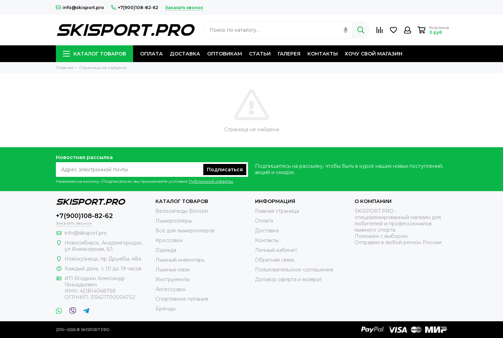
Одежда (165, 250)
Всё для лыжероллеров (184, 230)
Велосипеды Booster (182, 211)
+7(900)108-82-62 (134, 7)
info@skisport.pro (80, 7)
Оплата (264, 221)
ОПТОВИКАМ (224, 54)
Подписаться (225, 169)
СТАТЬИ (260, 54)
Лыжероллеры (173, 221)
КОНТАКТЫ (322, 54)
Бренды (165, 309)
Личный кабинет (276, 250)
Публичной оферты (211, 181)
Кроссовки (169, 240)
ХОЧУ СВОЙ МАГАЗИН (373, 54)
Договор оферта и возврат (288, 279)
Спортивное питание (182, 299)
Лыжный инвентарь (179, 260)
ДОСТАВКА (185, 54)
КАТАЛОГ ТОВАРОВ (94, 54)
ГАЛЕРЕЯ (289, 54)
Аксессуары (170, 289)
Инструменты (172, 279)
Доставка (267, 230)
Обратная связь (274, 260)
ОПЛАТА (151, 54)
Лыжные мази (172, 269)
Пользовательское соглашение (294, 269)
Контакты (267, 240)
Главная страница (277, 211)
